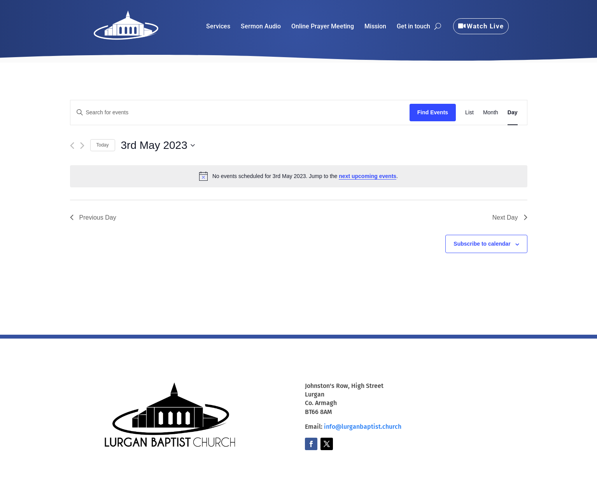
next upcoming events (367, 176)
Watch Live (485, 26)
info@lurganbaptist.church (362, 426)
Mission (375, 27)
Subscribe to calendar (481, 244)
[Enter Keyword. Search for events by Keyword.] (240, 112)
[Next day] (82, 145)
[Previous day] (72, 145)
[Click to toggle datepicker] (158, 145)
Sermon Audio (261, 27)
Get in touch (413, 27)
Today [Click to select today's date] (102, 145)
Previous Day (93, 217)
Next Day (509, 217)
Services (218, 27)
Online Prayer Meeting (322, 27)
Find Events (432, 112)
